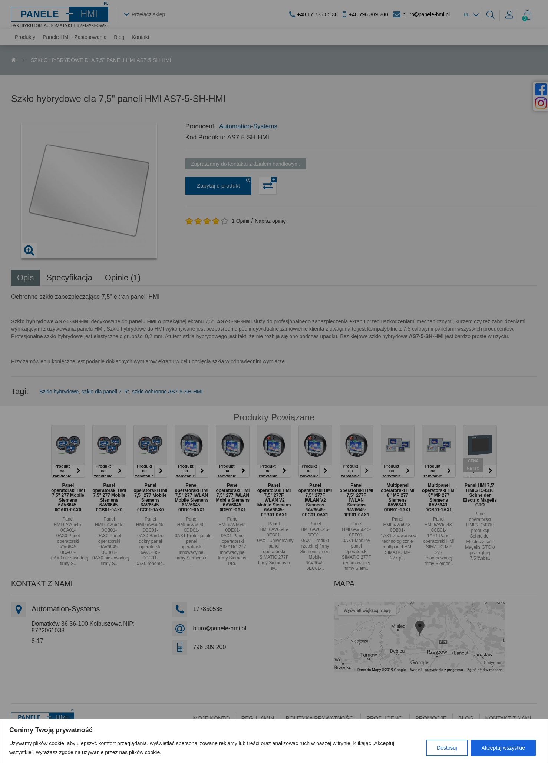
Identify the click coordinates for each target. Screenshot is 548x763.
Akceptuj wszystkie (503, 748)
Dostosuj (447, 748)
